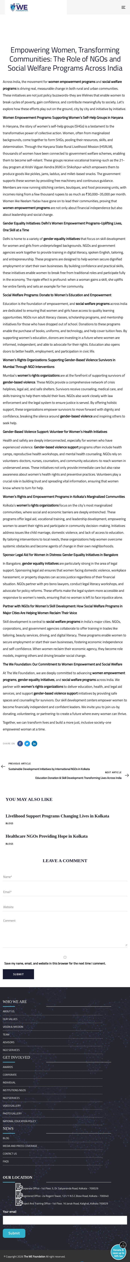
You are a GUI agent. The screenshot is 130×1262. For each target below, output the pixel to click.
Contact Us (10, 1154)
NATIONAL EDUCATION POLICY (19, 1121)
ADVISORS (8, 1042)
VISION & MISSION (13, 1027)
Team (6, 1034)
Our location (17, 1177)
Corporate (10, 1075)
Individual (9, 1082)
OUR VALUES (10, 1019)
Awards (8, 1067)
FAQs (6, 1161)
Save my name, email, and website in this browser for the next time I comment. (55, 963)
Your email (9, 1211)
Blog (6, 1138)
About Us (8, 1011)
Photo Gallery (12, 1113)
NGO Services (11, 1050)
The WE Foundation (34, 1256)
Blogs (9, 823)
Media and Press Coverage (20, 1146)
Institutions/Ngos (14, 1090)
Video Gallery (12, 1106)
